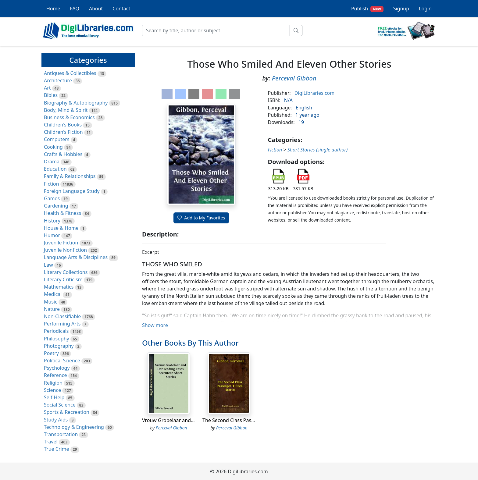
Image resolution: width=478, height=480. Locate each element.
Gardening (56, 205)
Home (53, 8)
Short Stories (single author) (317, 149)
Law (48, 264)
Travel (51, 441)
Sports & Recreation (66, 412)
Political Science (62, 360)
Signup (401, 8)
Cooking (53, 147)
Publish (367, 8)
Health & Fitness (62, 213)
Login (425, 8)
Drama (51, 161)
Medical (53, 294)
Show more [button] (155, 325)
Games (52, 198)
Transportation (61, 434)
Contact (121, 8)
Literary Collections (65, 272)
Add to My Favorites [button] (201, 218)
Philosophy (56, 338)
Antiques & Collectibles (70, 73)
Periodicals (56, 331)
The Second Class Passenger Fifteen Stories (251, 420)
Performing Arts (62, 323)
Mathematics (58, 286)
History (52, 220)
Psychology (57, 367)
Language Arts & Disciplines (76, 257)
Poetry (51, 353)
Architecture (58, 80)
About (96, 8)
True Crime (56, 449)
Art (47, 87)
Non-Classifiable (62, 316)
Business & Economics (69, 117)
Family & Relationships (69, 176)
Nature (52, 309)
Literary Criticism (63, 279)
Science (52, 390)
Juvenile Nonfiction (65, 250)
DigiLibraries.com (314, 93)
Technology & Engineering (74, 427)
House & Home (61, 228)
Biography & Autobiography (76, 102)
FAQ (74, 8)
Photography (59, 346)
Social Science (60, 404)
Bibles (51, 95)
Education (55, 168)
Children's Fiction (63, 132)
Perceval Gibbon (294, 78)
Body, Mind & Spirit (66, 110)
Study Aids (56, 419)
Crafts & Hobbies (63, 154)
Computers (57, 139)
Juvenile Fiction (61, 242)
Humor (52, 235)
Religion (53, 382)
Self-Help (54, 397)
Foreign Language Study (72, 191)
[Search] (216, 30)
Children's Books (63, 124)
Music (50, 301)
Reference (55, 375)
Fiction (51, 183)
